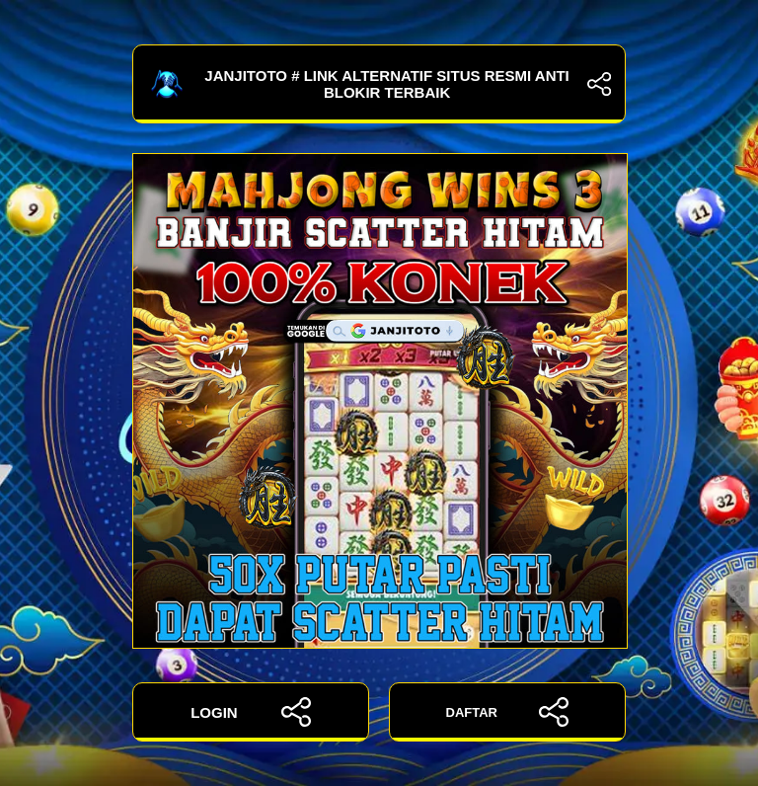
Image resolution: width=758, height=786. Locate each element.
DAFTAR (507, 712)
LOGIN (250, 712)
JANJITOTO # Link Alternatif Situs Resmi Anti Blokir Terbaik (379, 84)
